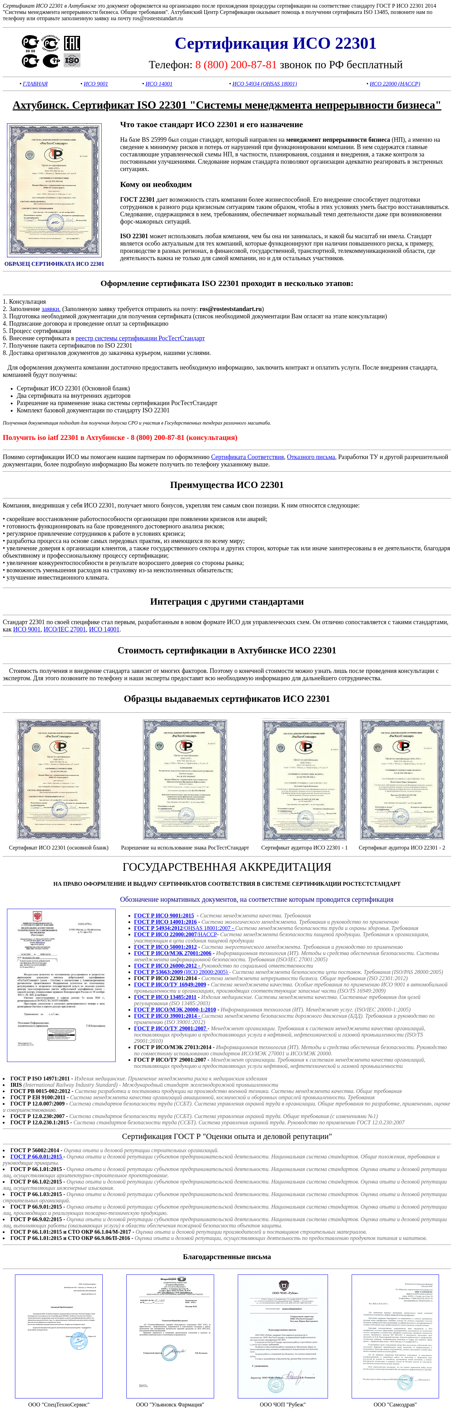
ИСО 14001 (159, 84)
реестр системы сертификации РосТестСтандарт (140, 338)
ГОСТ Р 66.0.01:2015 (36, 1157)
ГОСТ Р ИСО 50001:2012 (165, 947)
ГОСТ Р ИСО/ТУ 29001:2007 (171, 1028)
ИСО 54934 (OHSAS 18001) (265, 84)
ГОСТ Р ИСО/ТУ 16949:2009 (170, 984)
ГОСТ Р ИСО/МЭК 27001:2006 (172, 953)
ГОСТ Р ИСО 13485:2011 (165, 997)
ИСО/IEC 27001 (65, 629)
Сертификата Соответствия (247, 456)
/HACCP (175, 934)
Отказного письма (311, 456)
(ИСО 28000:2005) (181, 972)
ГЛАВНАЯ (35, 84)
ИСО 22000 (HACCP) (395, 84)
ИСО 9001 (96, 84)
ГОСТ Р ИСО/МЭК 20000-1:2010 (175, 1010)
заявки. (51, 308)
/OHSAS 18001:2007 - (184, 928)
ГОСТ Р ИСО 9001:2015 (164, 915)
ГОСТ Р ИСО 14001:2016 (165, 922)
